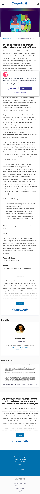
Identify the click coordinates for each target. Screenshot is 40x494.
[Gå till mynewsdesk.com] (20, 479)
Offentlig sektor (18, 268)
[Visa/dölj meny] (2, 4)
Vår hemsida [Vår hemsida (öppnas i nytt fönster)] (20, 469)
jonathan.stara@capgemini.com (20, 347)
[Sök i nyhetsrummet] (38, 4)
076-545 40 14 (20, 350)
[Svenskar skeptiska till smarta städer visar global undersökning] (20, 373)
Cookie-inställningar (20, 92)
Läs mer (20, 304)
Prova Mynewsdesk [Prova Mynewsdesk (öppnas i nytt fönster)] (20, 483)
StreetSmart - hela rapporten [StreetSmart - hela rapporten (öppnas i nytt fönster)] (11, 261)
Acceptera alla (26, 88)
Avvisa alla (13, 88)
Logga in (20, 491)
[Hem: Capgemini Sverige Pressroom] (19, 4)
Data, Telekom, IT (8, 268)
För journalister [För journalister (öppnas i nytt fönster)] (20, 486)
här (8, 228)
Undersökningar (28, 268)
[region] (20, 83)
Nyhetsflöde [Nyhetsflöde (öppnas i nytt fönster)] (20, 488)
